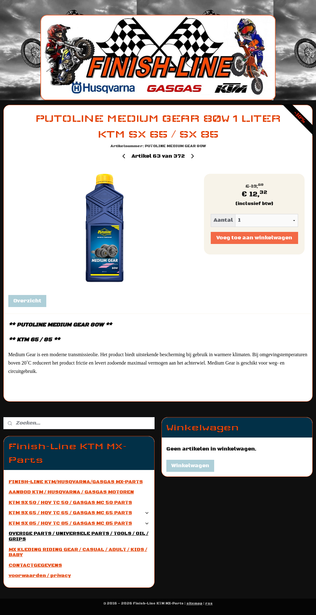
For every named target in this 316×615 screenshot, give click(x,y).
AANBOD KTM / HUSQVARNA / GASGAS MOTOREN (71, 492)
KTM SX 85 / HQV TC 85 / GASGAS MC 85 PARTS (79, 523)
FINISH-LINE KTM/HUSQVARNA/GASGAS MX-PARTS (76, 482)
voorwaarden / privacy (40, 575)
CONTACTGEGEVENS (35, 565)
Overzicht (27, 301)
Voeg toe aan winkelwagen (254, 238)
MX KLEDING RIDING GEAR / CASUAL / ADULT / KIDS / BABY (78, 552)
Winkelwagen (190, 465)
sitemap (194, 603)
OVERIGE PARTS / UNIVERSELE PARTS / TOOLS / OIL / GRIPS (78, 536)
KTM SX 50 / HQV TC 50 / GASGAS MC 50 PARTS (70, 502)
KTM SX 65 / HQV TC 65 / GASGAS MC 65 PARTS (79, 513)
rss (209, 603)
